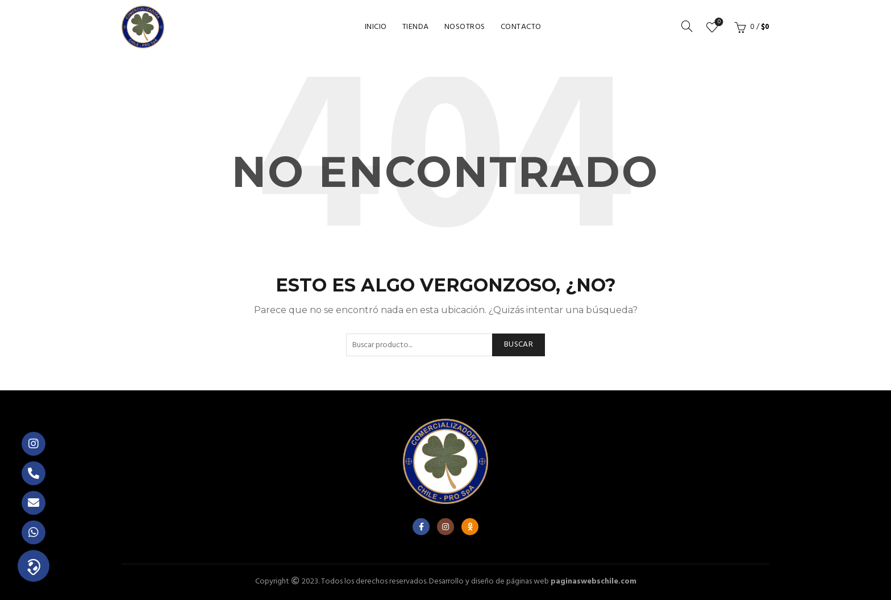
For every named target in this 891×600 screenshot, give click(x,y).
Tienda (415, 27)
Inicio (376, 27)
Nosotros (464, 27)
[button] (33, 566)
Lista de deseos (718, 22)
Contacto (521, 27)
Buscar (518, 344)
